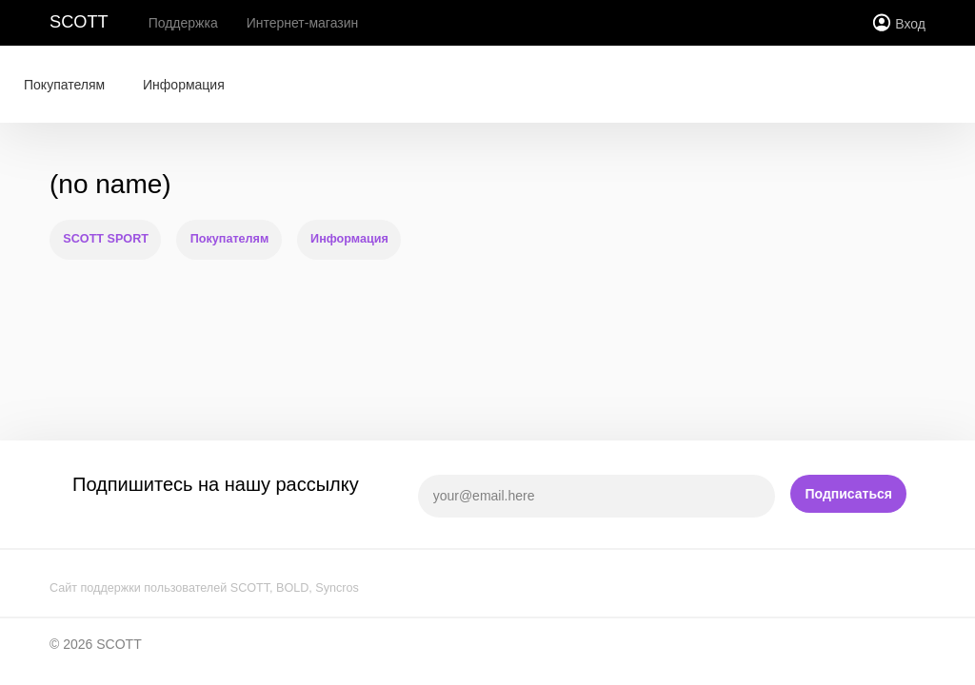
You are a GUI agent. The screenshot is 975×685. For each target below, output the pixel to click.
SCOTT (79, 21)
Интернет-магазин (303, 22)
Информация (184, 84)
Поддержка (183, 22)
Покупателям (64, 84)
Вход (910, 23)
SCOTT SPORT (106, 238)
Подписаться (848, 493)
